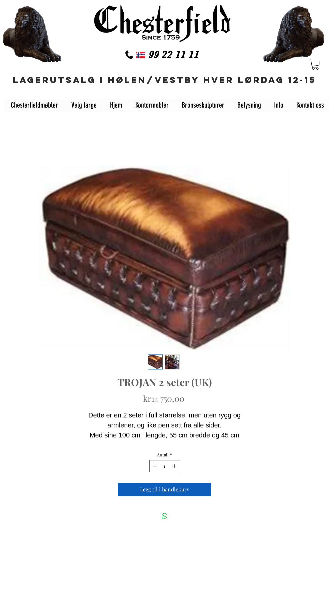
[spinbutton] (164, 466)
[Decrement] (154, 466)
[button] (315, 65)
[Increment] (175, 466)
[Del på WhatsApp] (165, 516)
